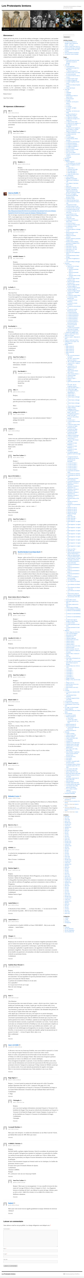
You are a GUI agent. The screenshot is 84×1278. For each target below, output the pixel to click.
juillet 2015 (67, 867)
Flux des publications (69, 928)
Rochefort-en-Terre (70, 151)
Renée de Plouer (69, 685)
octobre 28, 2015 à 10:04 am (19, 521)
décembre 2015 (68, 859)
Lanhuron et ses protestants (73, 435)
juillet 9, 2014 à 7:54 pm (13, 289)
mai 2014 (67, 888)
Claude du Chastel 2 (70, 642)
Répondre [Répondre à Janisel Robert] (10, 913)
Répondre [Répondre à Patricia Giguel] (10, 896)
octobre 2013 (67, 899)
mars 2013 (67, 910)
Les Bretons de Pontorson (71, 143)
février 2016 (67, 856)
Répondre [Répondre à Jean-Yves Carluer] (15, 158)
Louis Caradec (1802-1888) (71, 768)
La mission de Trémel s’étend (73, 424)
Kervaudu (68, 100)
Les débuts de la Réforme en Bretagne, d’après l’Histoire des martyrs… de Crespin (71, 43)
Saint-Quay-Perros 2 (70, 250)
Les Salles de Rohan (70, 147)
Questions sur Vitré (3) (72, 510)
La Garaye (68, 104)
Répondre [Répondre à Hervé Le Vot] (10, 841)
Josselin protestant (70, 98)
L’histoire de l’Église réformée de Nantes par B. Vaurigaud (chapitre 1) (73, 292)
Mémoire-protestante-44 (72, 71)
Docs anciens (69, 264)
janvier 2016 (67, 858)
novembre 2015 (68, 861)
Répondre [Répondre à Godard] (10, 451)
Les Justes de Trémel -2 (72, 463)
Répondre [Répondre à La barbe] (10, 320)
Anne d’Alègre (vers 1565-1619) (73, 632)
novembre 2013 (68, 898)
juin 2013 (67, 905)
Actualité (67, 58)
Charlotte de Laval (70, 636)
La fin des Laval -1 (71, 420)
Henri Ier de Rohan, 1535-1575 (72, 649)
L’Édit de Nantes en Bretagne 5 (73, 406)
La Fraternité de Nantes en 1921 (72, 209)
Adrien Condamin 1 (70, 177)
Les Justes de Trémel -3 (72, 464)
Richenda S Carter (13, 796)
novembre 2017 (68, 824)
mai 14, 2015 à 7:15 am (18, 457)
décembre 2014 (68, 878)
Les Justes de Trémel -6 (72, 469)
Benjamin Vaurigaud (70, 736)
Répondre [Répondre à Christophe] (15, 1120)
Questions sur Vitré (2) (72, 509)
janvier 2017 (67, 839)
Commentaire (6, 1228)
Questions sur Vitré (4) (72, 512)
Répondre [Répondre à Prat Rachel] (10, 353)
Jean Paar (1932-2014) (70, 756)
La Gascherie (69, 106)
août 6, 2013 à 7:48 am (18, 133)
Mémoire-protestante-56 (71, 730)
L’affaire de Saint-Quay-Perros (72, 200)
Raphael (10, 1203)
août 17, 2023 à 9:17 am (18, 1102)
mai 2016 (67, 851)
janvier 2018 (67, 821)
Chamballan (68, 92)
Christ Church (70, 718)
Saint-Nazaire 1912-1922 (71, 246)
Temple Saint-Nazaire (70, 88)
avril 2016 (67, 853)
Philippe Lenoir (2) (70, 682)
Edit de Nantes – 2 (71, 377)
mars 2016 (67, 855)
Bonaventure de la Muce (71, 635)
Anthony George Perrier (71, 735)
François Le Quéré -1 (71, 378)
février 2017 (67, 838)
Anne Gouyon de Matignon (71, 633)
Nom (4, 1248)
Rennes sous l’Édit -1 (71, 549)
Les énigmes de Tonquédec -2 (72, 146)
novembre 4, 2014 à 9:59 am (24, 373)
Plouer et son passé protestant (72, 149)
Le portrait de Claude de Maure (73, 295)
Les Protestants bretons (16, 5)
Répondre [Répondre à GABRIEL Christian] (10, 1176)
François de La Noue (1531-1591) (73, 646)
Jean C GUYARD (13, 1045)
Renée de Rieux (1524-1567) (72, 687)
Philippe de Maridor (70, 678)
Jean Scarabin (69, 758)
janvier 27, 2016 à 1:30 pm (19, 615)
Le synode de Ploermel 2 (72, 318)
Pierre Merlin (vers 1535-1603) (73, 163)
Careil (67, 91)
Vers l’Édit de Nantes (71, 579)
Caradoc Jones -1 (71, 167)
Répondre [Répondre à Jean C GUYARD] (10, 1071)
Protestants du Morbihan (70, 793)
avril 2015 (67, 871)
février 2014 (67, 893)
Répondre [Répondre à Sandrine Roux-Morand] (10, 989)
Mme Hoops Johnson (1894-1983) (73, 773)
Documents (34, 29)
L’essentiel (13, 29)
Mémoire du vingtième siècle (72, 332)
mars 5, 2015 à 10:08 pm (14, 430)
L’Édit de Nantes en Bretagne (72, 607)
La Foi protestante (68, 701)
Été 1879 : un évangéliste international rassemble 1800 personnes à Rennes (72, 195)
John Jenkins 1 (69, 759)
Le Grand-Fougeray (70, 137)
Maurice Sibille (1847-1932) (72, 772)
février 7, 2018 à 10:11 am (14, 870)
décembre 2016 (68, 841)
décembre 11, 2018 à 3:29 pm (25, 554)
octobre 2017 (67, 825)
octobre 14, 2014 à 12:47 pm (14, 328)
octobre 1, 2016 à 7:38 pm (14, 798)
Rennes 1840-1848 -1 (71, 518)
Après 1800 (67, 64)
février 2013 (67, 911)
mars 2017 (67, 836)
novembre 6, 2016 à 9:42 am (14, 827)
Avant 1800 (67, 89)
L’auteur (59, 29)
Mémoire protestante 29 (71, 724)
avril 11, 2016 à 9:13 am (13, 765)
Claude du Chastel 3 (70, 644)
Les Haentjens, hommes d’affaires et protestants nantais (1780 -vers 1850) (73, 766)
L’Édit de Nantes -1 (71, 393)
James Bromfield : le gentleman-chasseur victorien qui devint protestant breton (73, 753)
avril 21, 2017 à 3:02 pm (13, 849)
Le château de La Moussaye (72, 117)
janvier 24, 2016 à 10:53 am (14, 640)
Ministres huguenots (70, 161)
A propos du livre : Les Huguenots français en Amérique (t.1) (72, 368)
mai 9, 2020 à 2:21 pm (13, 997)
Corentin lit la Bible (71, 375)
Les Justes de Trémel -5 (72, 467)
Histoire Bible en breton (71, 599)
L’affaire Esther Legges (72, 389)
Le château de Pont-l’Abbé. (71, 121)
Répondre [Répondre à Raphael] (10, 1213)
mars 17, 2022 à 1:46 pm (18, 414)
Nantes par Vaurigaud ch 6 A (73, 330)
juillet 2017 (67, 830)
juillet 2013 (67, 904)
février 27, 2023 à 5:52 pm (14, 1145)
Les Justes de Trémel (70, 622)
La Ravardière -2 (69, 672)
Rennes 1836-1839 (71, 516)
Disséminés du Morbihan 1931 (72, 187)
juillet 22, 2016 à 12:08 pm (19, 391)
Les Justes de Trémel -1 (71, 223)
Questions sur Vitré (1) (72, 507)
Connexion (67, 927)
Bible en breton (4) (70, 350)
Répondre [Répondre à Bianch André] (10, 757)
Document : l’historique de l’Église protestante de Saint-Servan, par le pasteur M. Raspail (73, 191)
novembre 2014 (68, 879)
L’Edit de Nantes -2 (71, 395)
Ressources (26, 29)
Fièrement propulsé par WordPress (72, 1274)
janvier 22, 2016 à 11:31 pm (14, 599)
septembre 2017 (68, 827)
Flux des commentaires (69, 930)
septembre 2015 (68, 864)
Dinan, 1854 (68, 186)
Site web (5, 1259)
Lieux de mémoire (50, 29)
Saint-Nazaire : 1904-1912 (71, 247)
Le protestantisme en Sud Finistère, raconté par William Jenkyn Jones (72, 215)
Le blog (66, 919)
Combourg (68, 94)
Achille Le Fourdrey (70, 733)
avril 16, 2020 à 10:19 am (14, 967)
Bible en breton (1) (70, 346)
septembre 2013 (68, 901)
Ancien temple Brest (70, 66)
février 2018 (67, 819)
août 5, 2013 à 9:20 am (13, 112)
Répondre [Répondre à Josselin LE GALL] (10, 671)
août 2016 (67, 847)
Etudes (67, 353)
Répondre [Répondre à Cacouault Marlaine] (10, 1137)
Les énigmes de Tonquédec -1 (72, 144)
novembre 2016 (68, 842)
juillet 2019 (67, 816)
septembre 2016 (68, 845)
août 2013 (67, 902)
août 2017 (67, 828)
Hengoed (69, 380)
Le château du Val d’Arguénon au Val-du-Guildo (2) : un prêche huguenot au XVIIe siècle (73, 129)
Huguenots (67, 630)
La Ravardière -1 (69, 670)
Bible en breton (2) (70, 347)
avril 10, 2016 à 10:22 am (14, 701)
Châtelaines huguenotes (71, 638)
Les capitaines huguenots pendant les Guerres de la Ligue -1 (73, 454)
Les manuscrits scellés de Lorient (73, 224)
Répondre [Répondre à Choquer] (10, 958)
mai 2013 (67, 907)
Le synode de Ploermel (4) (72, 314)
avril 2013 (67, 908)
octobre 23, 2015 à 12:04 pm (14, 478)
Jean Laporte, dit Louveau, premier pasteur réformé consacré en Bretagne (73, 663)
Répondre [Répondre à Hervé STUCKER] (10, 515)
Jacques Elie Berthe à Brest (73, 174)
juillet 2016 (67, 848)
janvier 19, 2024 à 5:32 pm (19, 1182)
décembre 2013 (68, 896)
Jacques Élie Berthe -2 (72, 172)
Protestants (67, 732)
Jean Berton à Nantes (70, 198)
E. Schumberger (69, 739)
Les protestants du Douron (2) (73, 481)
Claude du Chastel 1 (70, 641)
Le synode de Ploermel (72, 312)
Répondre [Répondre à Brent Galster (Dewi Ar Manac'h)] (10, 609)
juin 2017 (67, 832)
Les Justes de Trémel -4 (72, 466)
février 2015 (67, 875)
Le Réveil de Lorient (70, 218)
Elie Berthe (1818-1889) (72, 169)
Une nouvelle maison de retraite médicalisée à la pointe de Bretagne (72, 62)
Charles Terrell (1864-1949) (72, 738)
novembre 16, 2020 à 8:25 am (15, 1047)
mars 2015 (67, 873)
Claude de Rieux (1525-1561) (72, 639)
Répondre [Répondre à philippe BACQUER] (15, 422)
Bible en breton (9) (70, 352)
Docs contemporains (69, 175)
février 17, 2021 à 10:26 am (14, 1079)
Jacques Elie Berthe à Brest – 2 (73, 387)
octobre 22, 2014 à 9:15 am (19, 359)
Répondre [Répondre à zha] (10, 127)
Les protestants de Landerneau (73, 473)
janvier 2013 (67, 913)
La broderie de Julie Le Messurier (73, 207)
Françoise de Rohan (70, 647)
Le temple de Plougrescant (71, 80)
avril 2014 (67, 890)
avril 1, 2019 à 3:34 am (13, 921)
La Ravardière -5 (69, 675)
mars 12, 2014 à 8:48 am (18, 231)
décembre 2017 (68, 822)
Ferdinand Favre (69, 741)
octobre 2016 (67, 844)
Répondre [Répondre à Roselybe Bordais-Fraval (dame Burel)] (20, 590)
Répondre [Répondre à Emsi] (10, 1038)
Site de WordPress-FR (69, 931)
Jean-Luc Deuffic (13, 193)
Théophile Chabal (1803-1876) (72, 782)
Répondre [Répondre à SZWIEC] (10, 862)
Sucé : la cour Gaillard (70, 152)
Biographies (41, 29)
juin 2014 (67, 887)
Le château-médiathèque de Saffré (73, 132)
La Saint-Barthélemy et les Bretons (73, 609)
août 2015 (67, 865)
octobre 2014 (67, 881)
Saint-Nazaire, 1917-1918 (71, 249)
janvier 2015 (67, 876)
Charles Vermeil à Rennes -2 (73, 373)
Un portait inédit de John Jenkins (73, 784)
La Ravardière (69, 669)
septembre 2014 (68, 882)
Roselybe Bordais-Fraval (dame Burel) (29, 552)
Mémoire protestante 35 (71, 725)
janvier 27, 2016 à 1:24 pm (19, 677)
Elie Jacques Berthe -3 (72, 171)
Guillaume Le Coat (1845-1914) (72, 742)
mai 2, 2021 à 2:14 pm (13, 1129)
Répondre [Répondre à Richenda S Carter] (10, 818)
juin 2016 (67, 850)
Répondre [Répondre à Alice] (15, 408)
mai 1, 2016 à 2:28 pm (18, 258)
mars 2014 (67, 891)
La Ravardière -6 (69, 676)
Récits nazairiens (69, 244)
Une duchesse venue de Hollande (71, 54)
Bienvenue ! (7, 29)
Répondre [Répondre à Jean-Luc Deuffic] (10, 225)
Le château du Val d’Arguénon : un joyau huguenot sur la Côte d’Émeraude (73, 125)
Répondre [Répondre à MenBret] (20, 186)
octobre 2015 (67, 862)
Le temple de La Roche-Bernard (72, 141)
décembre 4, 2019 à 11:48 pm (15, 938)
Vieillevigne (68, 157)
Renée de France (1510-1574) (72, 684)
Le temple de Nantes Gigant (72, 78)
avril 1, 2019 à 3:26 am (13, 905)
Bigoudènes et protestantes (71, 178)
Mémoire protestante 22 (71, 716)
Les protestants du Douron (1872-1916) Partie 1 (72, 809)
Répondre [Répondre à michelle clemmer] (15, 281)
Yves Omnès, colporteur (71, 792)
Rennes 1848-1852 (71, 519)
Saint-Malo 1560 (70, 550)
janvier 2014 (67, 895)
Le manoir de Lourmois (71, 715)
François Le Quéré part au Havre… (72, 340)
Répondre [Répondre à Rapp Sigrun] (10, 1096)
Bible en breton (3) (70, 349)
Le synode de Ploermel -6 (72, 317)
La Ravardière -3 (69, 673)
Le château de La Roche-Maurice (72, 702)
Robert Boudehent (70, 781)
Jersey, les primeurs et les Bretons (72, 52)
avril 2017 (67, 835)
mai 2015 (67, 870)
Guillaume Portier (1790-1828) (72, 744)
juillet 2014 (67, 885)
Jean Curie (68, 656)
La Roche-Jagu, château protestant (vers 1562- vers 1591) (72, 721)
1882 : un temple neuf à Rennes (73, 361)
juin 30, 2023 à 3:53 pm (13, 1205)
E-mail (5, 1254)
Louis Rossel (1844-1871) (71, 770)
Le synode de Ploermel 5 (72, 320)
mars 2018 (67, 818)
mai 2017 (67, 833)
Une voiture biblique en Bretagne (73, 261)
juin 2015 (67, 868)
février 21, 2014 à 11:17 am (14, 195)
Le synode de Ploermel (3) (72, 315)
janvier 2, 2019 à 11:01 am (24, 164)
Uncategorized (68, 922)
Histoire (20, 29)
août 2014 (67, 884)
